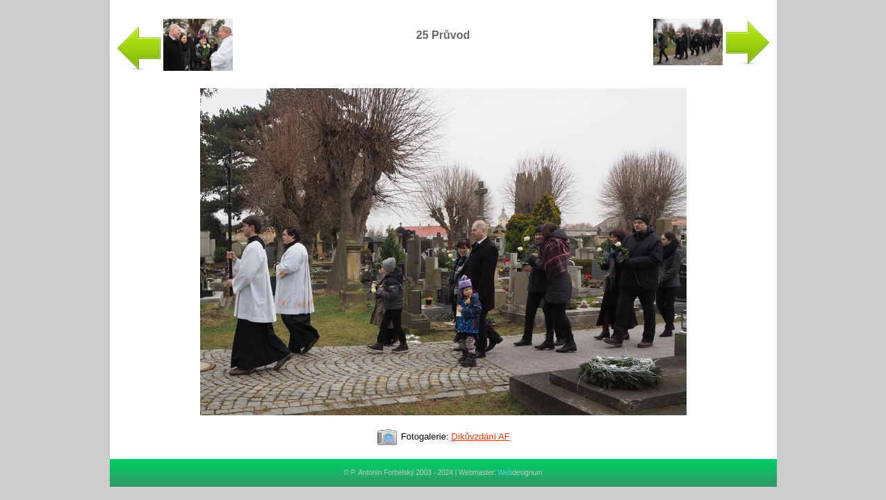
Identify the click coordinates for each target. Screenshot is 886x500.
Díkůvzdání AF (480, 436)
